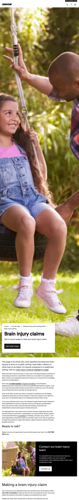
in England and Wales (22, 383)
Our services (16, 326)
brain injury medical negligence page (32, 370)
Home (6, 326)
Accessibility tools (71, 1)
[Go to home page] (7, 4)
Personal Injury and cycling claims (34, 326)
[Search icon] (71, 4)
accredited (21, 415)
